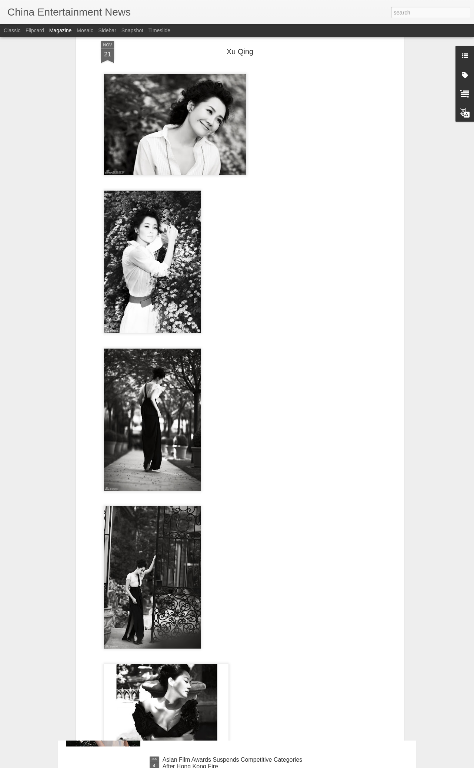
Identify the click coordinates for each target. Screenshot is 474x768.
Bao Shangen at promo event (201, 675)
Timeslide (159, 30)
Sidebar (107, 30)
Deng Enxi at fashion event (198, 591)
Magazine (60, 30)
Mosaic (85, 30)
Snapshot (132, 30)
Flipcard (35, 30)
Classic (12, 30)
